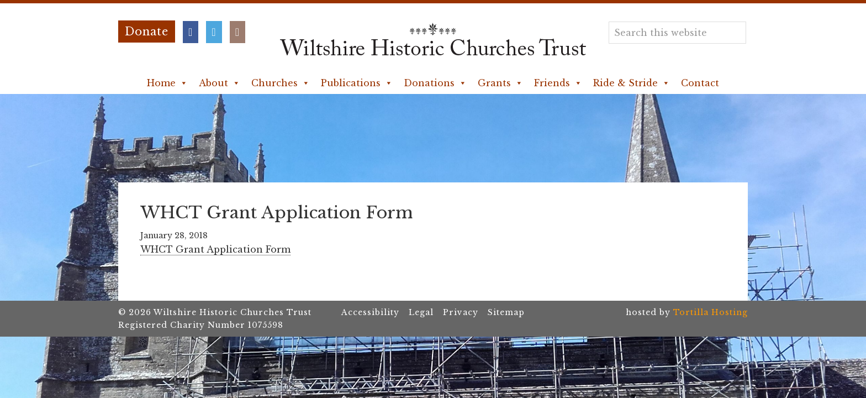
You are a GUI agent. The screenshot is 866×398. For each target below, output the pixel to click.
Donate (146, 31)
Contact (700, 82)
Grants (500, 82)
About (219, 82)
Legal (421, 312)
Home (167, 82)
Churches (280, 82)
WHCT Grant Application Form (215, 249)
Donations (435, 82)
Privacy (460, 312)
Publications (357, 82)
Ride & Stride (631, 82)
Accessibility (370, 312)
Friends (558, 82)
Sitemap (506, 312)
